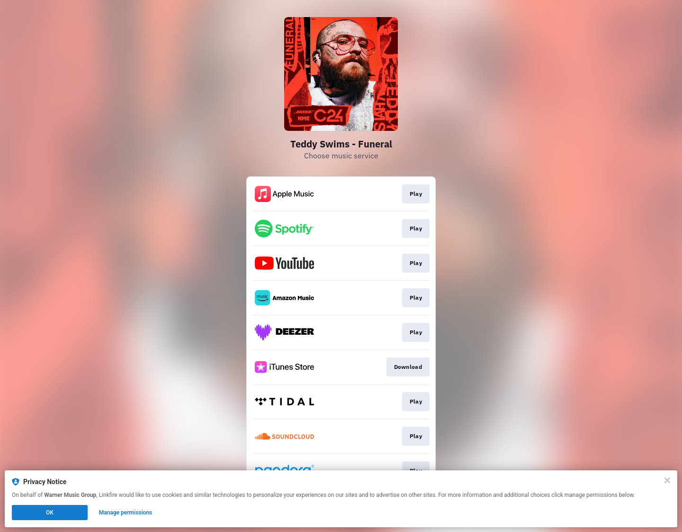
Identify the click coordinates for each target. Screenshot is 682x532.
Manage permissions (126, 512)
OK (50, 512)
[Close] (667, 480)
